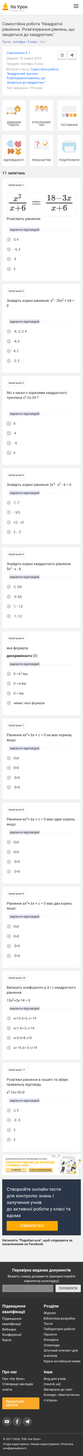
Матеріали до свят (58, 1390)
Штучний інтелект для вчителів (61, 1353)
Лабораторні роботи (59, 1329)
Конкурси (51, 1340)
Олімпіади (52, 1345)
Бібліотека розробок (59, 1318)
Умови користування (45, 1444)
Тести (48, 1324)
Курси (6, 1340)
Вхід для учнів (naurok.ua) (55, 1381)
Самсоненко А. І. (19, 53)
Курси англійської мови (62, 1361)
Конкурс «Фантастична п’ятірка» (61, 1397)
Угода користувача (16, 1444)
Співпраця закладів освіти (17, 1386)
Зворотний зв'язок (15, 1403)
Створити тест (32, 1226)
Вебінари (9, 1329)
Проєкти (50, 1334)
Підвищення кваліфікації (11, 1321)
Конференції (11, 1335)
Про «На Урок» (13, 1379)
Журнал (50, 1313)
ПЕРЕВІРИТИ (68, 1288)
